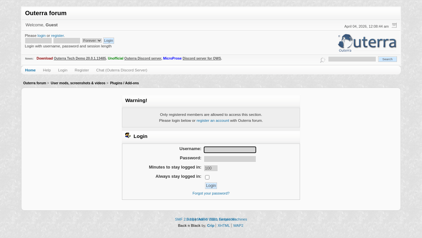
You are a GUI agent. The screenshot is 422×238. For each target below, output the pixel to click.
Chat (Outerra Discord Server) (121, 70)
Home (30, 70)
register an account (212, 120)
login (42, 35)
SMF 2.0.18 (184, 219)
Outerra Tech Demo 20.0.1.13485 (80, 58)
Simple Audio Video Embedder (211, 219)
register (57, 35)
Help (47, 70)
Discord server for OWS (202, 58)
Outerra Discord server (142, 58)
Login (62, 70)
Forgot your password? (211, 193)
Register (82, 70)
